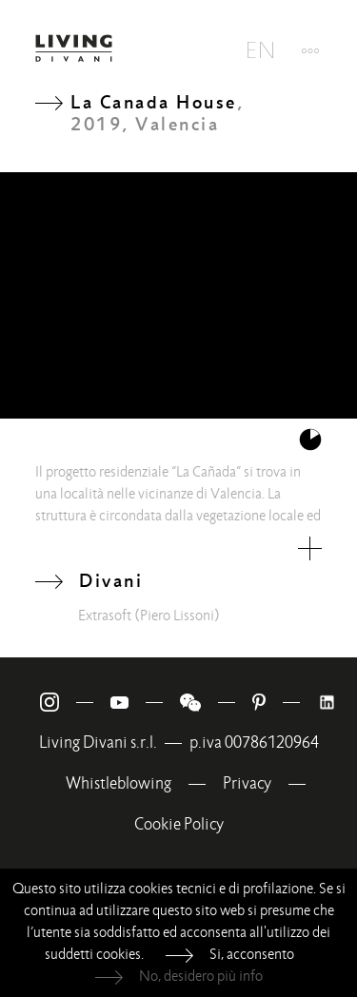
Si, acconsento (251, 954)
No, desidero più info (201, 976)
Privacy (247, 783)
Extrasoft (104, 615)
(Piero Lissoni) (177, 615)
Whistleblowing (118, 783)
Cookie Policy (179, 824)
